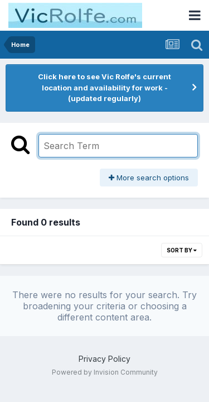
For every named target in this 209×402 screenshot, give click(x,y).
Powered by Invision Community (105, 372)
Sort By (182, 250)
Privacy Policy (104, 358)
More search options (149, 177)
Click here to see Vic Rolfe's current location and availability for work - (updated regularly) (104, 87)
